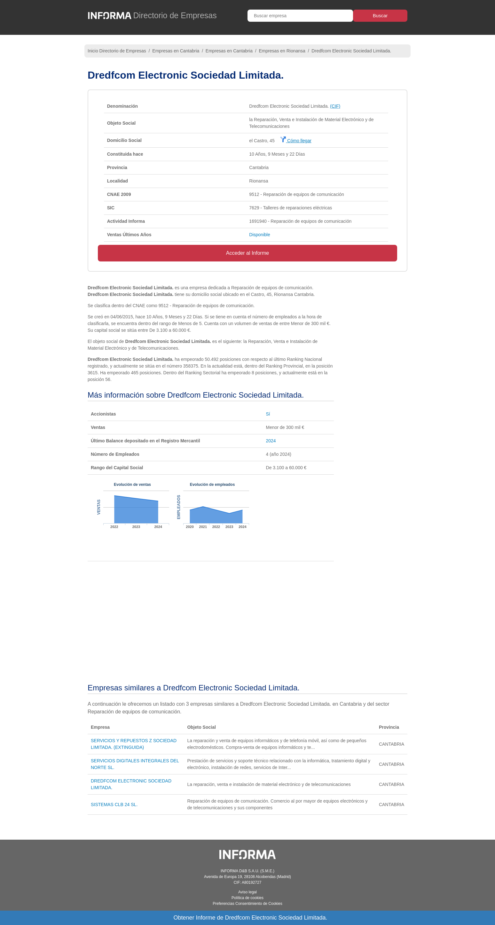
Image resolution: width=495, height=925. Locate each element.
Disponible (259, 234)
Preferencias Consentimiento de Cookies (247, 903)
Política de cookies (247, 898)
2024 (271, 440)
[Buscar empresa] (300, 16)
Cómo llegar (295, 140)
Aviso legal (247, 892)
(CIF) (335, 106)
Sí (268, 413)
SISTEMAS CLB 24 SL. (114, 804)
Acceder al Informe (247, 253)
